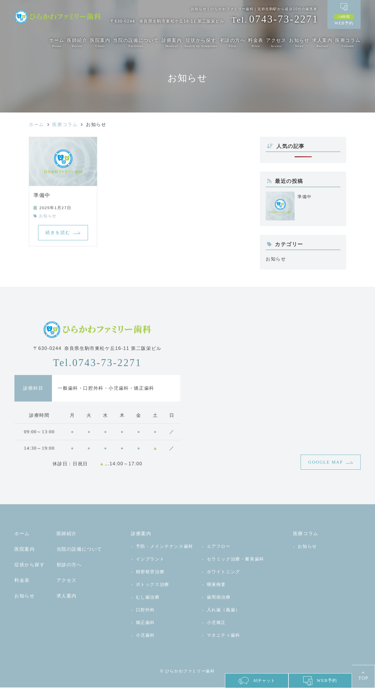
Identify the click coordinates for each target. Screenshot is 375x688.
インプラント (150, 559)
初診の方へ (232, 43)
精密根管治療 (150, 572)
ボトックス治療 (152, 584)
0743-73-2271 (97, 362)
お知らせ (299, 43)
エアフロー (219, 546)
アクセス (276, 43)
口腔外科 (145, 610)
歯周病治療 (219, 597)
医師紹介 (77, 43)
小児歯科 (145, 635)
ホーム (56, 43)
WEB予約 (344, 19)
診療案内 (172, 43)
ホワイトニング (223, 572)
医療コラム (348, 43)
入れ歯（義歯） (223, 610)
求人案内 (322, 43)
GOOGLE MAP (324, 462)
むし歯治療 (148, 597)
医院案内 (100, 43)
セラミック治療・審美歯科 (235, 559)
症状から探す (201, 43)
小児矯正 (216, 622)
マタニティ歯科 (223, 635)
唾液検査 (216, 584)
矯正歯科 (145, 622)
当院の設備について (136, 43)
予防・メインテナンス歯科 (164, 546)
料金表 (255, 43)
